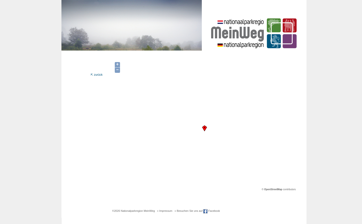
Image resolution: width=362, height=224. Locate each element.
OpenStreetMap (273, 189)
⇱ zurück (97, 74)
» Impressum (164, 210)
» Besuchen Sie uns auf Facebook (197, 210)
